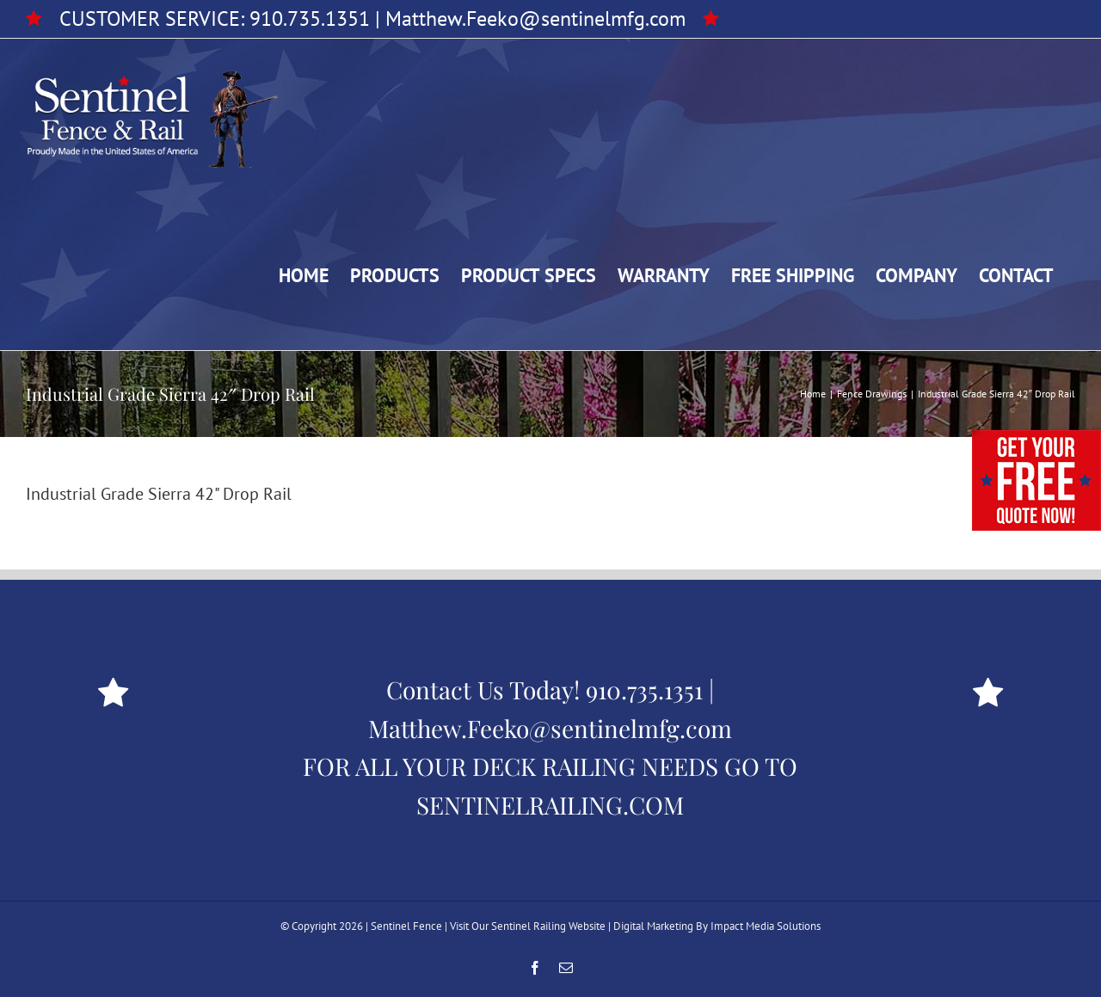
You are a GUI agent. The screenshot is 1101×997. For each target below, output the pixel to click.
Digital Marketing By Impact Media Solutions (717, 926)
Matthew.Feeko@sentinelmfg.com (535, 18)
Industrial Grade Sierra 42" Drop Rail (159, 494)
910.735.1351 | (650, 689)
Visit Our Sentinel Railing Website (528, 926)
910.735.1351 (309, 18)
